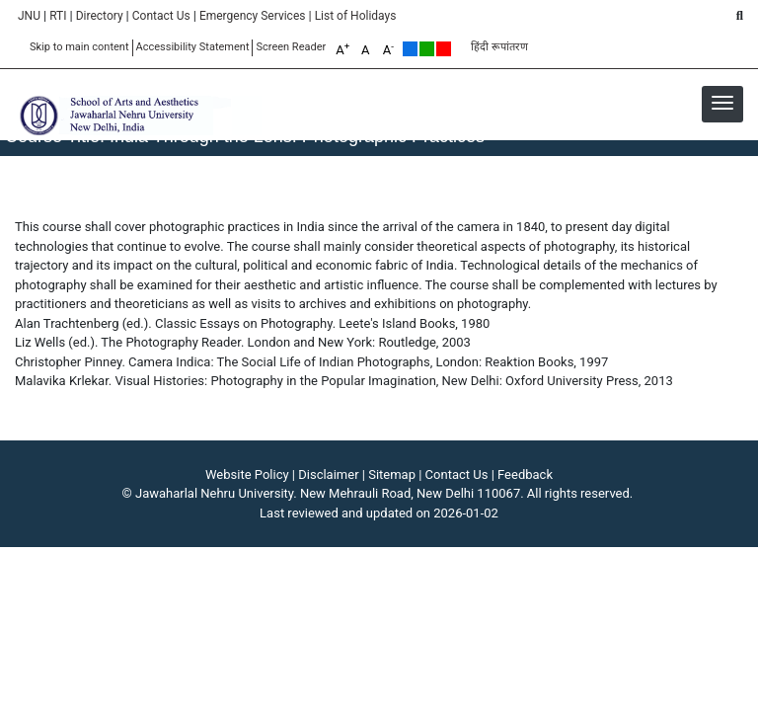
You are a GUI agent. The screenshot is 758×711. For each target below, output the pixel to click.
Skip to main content (79, 46)
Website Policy (247, 474)
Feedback (525, 474)
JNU (29, 16)
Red (443, 48)
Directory (99, 16)
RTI (57, 16)
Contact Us (161, 16)
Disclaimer (328, 474)
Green (426, 48)
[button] (722, 103)
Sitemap (392, 474)
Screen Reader (291, 46)
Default (410, 48)
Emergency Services (252, 16)
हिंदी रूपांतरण (499, 46)
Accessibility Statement (193, 46)
